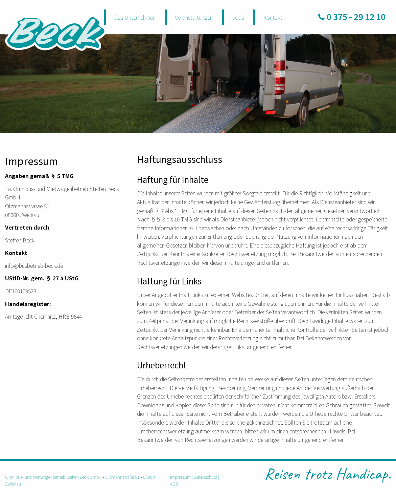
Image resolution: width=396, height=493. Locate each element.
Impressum (180, 477)
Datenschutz (205, 477)
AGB (174, 483)
